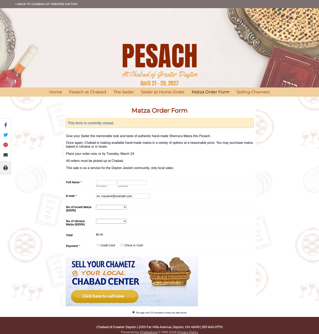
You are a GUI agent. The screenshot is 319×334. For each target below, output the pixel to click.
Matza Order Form (210, 92)
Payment (73, 246)
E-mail (71, 196)
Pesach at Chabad (87, 92)
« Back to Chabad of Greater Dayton (46, 4)
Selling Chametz (253, 92)
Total (69, 235)
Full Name (74, 182)
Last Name (123, 186)
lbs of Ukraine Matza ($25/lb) (75, 222)
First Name (101, 186)
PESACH (160, 55)
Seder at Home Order (163, 92)
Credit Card (108, 245)
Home (55, 92)
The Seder (124, 92)
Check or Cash (133, 245)
